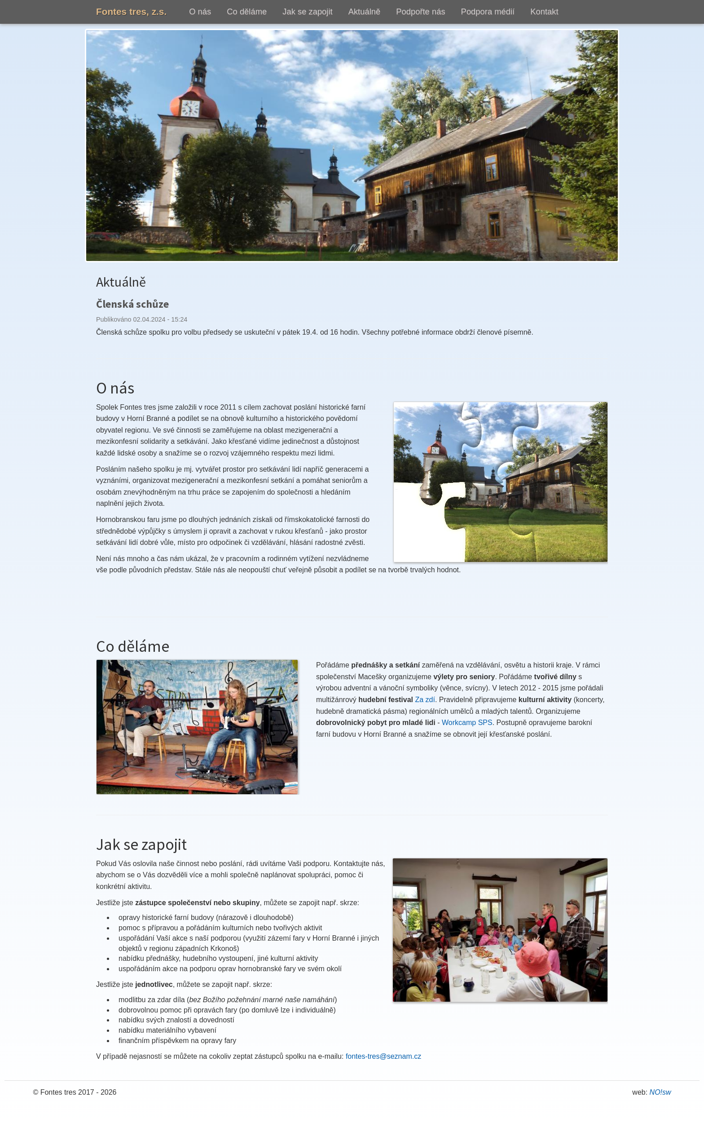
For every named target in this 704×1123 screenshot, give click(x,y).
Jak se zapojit (307, 11)
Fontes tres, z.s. (131, 11)
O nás (200, 11)
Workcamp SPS (467, 722)
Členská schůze (132, 304)
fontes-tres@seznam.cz (383, 1056)
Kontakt (544, 11)
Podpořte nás (420, 11)
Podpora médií (488, 11)
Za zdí (425, 699)
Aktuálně (364, 11)
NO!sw (660, 1092)
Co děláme (247, 11)
